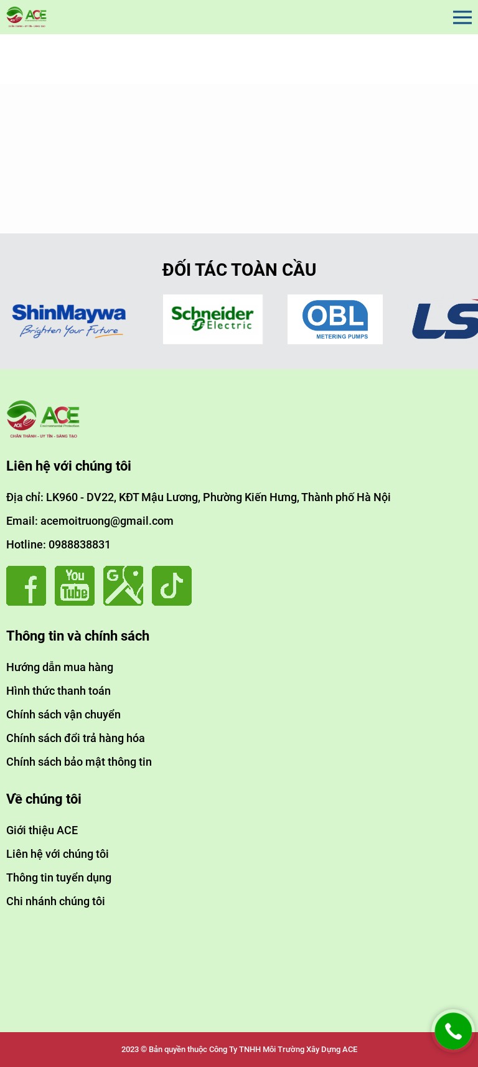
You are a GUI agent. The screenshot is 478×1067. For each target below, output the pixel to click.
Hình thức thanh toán (58, 690)
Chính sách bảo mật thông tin (79, 761)
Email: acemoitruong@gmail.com (90, 520)
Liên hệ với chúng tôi (57, 853)
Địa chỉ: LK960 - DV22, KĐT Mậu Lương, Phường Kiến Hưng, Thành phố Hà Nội (198, 497)
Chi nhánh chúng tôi (55, 901)
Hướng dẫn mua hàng (59, 667)
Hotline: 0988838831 (58, 544)
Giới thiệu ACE (42, 830)
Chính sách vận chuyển (63, 714)
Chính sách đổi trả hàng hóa (75, 738)
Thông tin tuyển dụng (58, 877)
